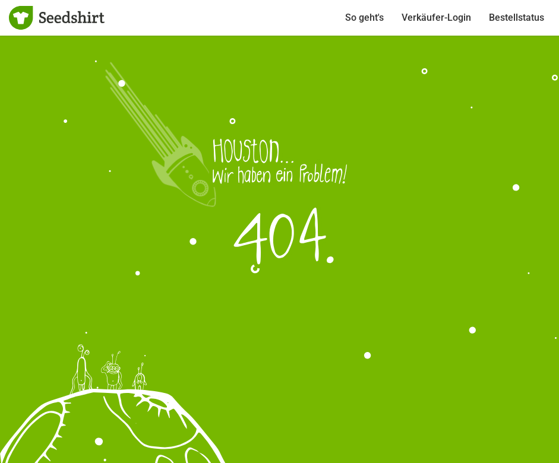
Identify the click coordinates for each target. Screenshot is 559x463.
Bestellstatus (516, 17)
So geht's (364, 17)
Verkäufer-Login (436, 17)
